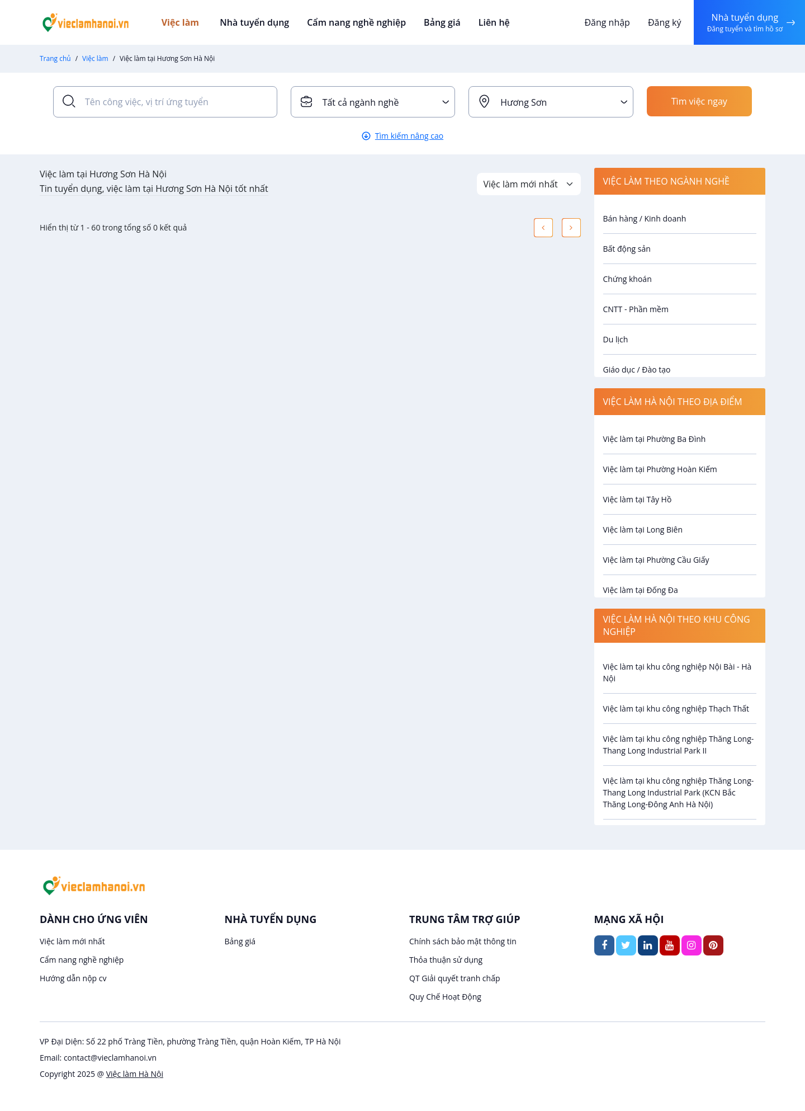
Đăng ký (663, 22)
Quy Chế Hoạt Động (445, 996)
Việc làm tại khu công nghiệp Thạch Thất (676, 708)
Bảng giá (439, 22)
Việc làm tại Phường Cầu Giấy (656, 559)
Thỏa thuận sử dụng (445, 959)
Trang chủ (55, 58)
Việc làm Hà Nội (134, 1073)
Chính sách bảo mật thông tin (463, 941)
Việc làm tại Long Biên (643, 529)
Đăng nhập (606, 22)
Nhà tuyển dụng (255, 22)
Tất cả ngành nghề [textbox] (361, 102)
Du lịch (615, 339)
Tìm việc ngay (699, 102)
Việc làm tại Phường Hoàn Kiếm (660, 469)
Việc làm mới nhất (72, 941)
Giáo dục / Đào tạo (637, 369)
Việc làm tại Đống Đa (640, 590)
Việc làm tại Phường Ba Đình (654, 439)
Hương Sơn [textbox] (523, 102)
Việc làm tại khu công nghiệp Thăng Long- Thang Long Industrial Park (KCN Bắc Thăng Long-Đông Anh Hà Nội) (678, 792)
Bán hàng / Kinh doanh (644, 218)
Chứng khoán (627, 279)
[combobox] (373, 101)
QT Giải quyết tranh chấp (454, 978)
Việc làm (185, 22)
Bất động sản (627, 248)
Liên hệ (489, 22)
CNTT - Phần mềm (636, 309)
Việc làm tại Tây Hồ (637, 499)
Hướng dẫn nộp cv (73, 978)
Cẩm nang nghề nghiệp (355, 22)
